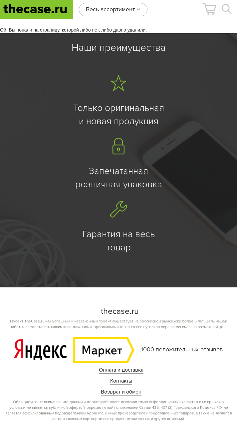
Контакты (121, 381)
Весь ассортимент (113, 9)
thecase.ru (35, 9)
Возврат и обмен (121, 392)
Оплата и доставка (121, 370)
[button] (209, 9)
